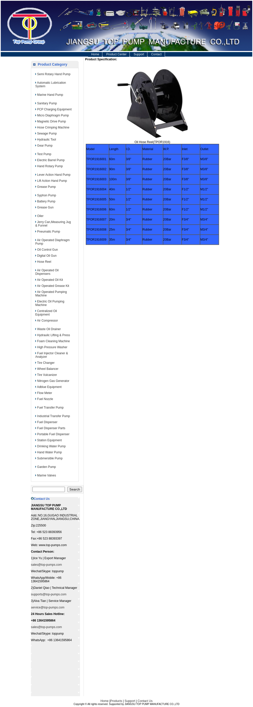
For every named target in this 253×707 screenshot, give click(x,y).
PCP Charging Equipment (54, 109)
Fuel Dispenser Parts (51, 428)
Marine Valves (46, 475)
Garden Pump (46, 467)
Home (95, 54)
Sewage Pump (47, 133)
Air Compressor (47, 320)
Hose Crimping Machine (53, 127)
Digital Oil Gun (47, 255)
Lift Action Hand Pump (52, 181)
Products (116, 701)
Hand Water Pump (49, 452)
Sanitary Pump (47, 103)
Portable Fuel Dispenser (53, 434)
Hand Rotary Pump (50, 166)
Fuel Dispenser (47, 422)
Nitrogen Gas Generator (53, 381)
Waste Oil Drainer (49, 329)
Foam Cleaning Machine (53, 341)
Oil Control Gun (47, 249)
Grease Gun (45, 207)
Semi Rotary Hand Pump (54, 74)
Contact (156, 54)
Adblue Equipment (49, 387)
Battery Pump (46, 201)
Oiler (40, 216)
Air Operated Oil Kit (50, 280)
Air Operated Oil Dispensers (47, 272)
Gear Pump (45, 145)
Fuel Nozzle (45, 399)
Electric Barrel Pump (51, 160)
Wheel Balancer (48, 369)
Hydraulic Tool (46, 139)
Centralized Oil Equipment (46, 312)
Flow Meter (44, 393)
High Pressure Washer (52, 347)
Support (139, 54)
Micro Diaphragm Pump (53, 115)
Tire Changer (46, 363)
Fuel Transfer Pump (50, 407)
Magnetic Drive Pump (51, 121)
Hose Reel (44, 261)
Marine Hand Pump (50, 95)
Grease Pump (46, 187)
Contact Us (145, 701)
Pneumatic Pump (48, 231)
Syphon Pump (46, 195)
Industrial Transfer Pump (53, 416)
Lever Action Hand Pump (54, 174)
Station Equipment (49, 440)
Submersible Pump (50, 458)
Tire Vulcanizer (47, 375)
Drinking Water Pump (51, 446)
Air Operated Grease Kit (53, 286)
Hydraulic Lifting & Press (53, 335)
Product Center (116, 54)
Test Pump (44, 154)
